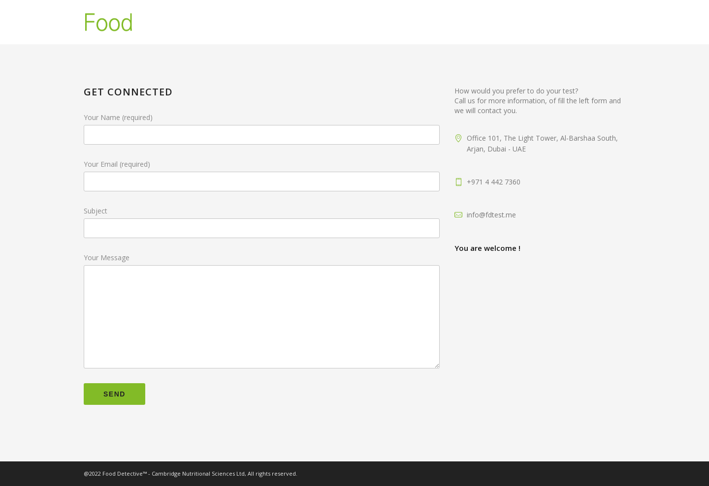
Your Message (262, 258)
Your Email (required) (262, 164)
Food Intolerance (416, 22)
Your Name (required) (262, 117)
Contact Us (595, 22)
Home (350, 22)
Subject (262, 211)
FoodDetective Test (512, 22)
